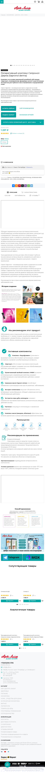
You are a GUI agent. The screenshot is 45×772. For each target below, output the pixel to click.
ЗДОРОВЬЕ (5, 691)
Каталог (9, 177)
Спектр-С (26, 591)
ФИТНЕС (4, 703)
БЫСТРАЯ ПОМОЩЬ (25, 177)
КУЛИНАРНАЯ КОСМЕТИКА (10, 701)
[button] (10, 65)
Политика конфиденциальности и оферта (14, 734)
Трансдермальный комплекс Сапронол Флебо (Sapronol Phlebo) (33, 636)
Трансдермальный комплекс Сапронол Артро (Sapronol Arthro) (10, 636)
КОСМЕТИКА (16, 177)
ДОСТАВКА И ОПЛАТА (8, 722)
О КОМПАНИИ (6, 724)
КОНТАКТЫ (5, 719)
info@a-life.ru (7, 667)
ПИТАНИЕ (4, 693)
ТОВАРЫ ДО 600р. (7, 708)
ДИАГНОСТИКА (6, 727)
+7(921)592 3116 (7, 663)
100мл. (4, 142)
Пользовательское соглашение (11, 737)
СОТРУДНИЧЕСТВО (7, 713)
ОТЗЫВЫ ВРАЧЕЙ (7, 729)
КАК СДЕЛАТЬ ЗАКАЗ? (8, 688)
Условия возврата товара (9, 732)
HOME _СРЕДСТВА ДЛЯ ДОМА (11, 698)
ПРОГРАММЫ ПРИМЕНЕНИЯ (11, 711)
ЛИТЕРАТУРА (5, 706)
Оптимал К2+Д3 (5, 591)
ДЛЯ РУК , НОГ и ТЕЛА (10, 179)
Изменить (29, 167)
